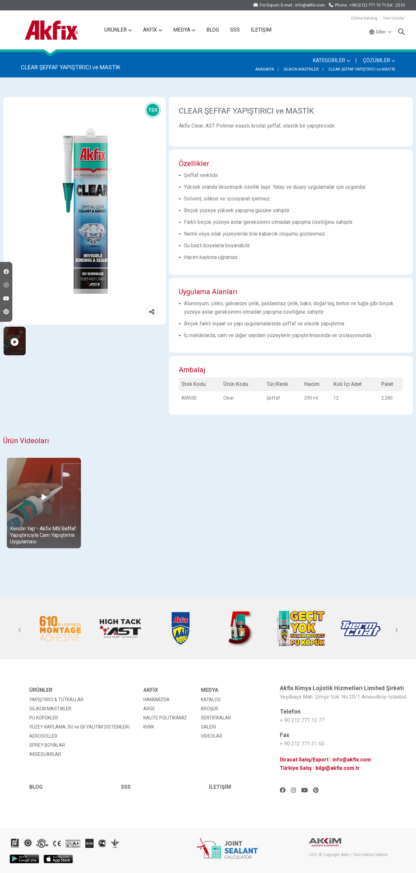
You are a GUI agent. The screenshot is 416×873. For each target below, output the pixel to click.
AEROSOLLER (43, 736)
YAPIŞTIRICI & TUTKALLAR (56, 699)
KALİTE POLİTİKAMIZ (165, 717)
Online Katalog (364, 18)
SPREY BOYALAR (47, 745)
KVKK (148, 727)
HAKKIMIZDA (156, 699)
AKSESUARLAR (45, 754)
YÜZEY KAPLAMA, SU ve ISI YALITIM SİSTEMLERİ (79, 727)
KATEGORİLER (331, 60)
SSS (235, 30)
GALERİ (208, 727)
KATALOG (211, 699)
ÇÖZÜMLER (379, 60)
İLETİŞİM (261, 30)
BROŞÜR (209, 708)
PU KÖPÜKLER (43, 717)
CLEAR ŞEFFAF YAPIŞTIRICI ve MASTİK (361, 69)
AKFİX (152, 30)
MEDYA (184, 30)
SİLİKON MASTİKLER (301, 69)
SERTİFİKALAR (216, 717)
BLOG (212, 30)
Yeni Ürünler (394, 18)
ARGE (149, 708)
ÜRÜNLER (118, 30)
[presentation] (19, 630)
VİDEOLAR (211, 736)
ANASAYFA (264, 69)
